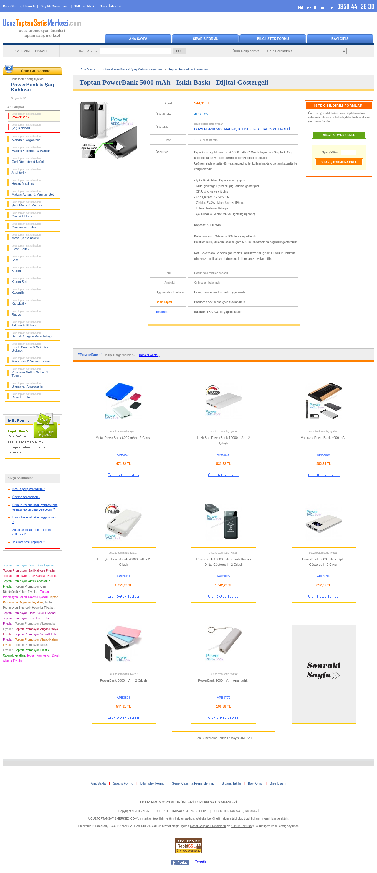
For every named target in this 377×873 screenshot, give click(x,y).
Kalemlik (26, 291)
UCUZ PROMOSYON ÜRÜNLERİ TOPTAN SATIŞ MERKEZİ (188, 802)
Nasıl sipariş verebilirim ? (28, 489)
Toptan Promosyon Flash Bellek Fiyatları (29, 613)
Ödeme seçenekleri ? (26, 497)
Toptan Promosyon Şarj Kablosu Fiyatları (29, 570)
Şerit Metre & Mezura (27, 204)
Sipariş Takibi (231, 783)
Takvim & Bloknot (26, 324)
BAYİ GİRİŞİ (340, 38)
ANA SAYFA (138, 38)
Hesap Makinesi (26, 182)
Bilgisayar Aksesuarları (28, 385)
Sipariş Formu (123, 783)
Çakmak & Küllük (26, 225)
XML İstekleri (84, 6)
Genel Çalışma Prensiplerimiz (193, 783)
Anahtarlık (26, 171)
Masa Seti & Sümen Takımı (31, 360)
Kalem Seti (26, 280)
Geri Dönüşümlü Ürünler (29, 160)
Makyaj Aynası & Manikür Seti (33, 193)
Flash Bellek (26, 247)
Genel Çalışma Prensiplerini (208, 826)
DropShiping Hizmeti (19, 6)
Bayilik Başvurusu (54, 6)
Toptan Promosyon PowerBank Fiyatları (29, 565)
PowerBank (26, 115)
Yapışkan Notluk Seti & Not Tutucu (31, 372)
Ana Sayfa (87, 69)
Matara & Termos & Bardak (31, 149)
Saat (26, 258)
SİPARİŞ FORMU (206, 38)
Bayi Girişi (255, 783)
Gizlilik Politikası (241, 826)
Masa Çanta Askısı (26, 236)
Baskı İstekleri (110, 6)
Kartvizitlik (26, 302)
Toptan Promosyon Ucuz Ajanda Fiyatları (29, 575)
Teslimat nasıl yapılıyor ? (28, 542)
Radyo (26, 313)
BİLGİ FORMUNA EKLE (339, 135)
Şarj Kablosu (26, 126)
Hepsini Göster (148, 355)
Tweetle (200, 861)
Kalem (26, 269)
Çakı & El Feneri (26, 214)
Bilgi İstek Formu (152, 783)
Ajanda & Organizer (26, 138)
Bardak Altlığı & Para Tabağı (32, 335)
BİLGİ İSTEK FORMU (273, 38)
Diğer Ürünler (26, 396)
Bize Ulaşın (278, 783)
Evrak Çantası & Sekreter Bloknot (30, 347)
